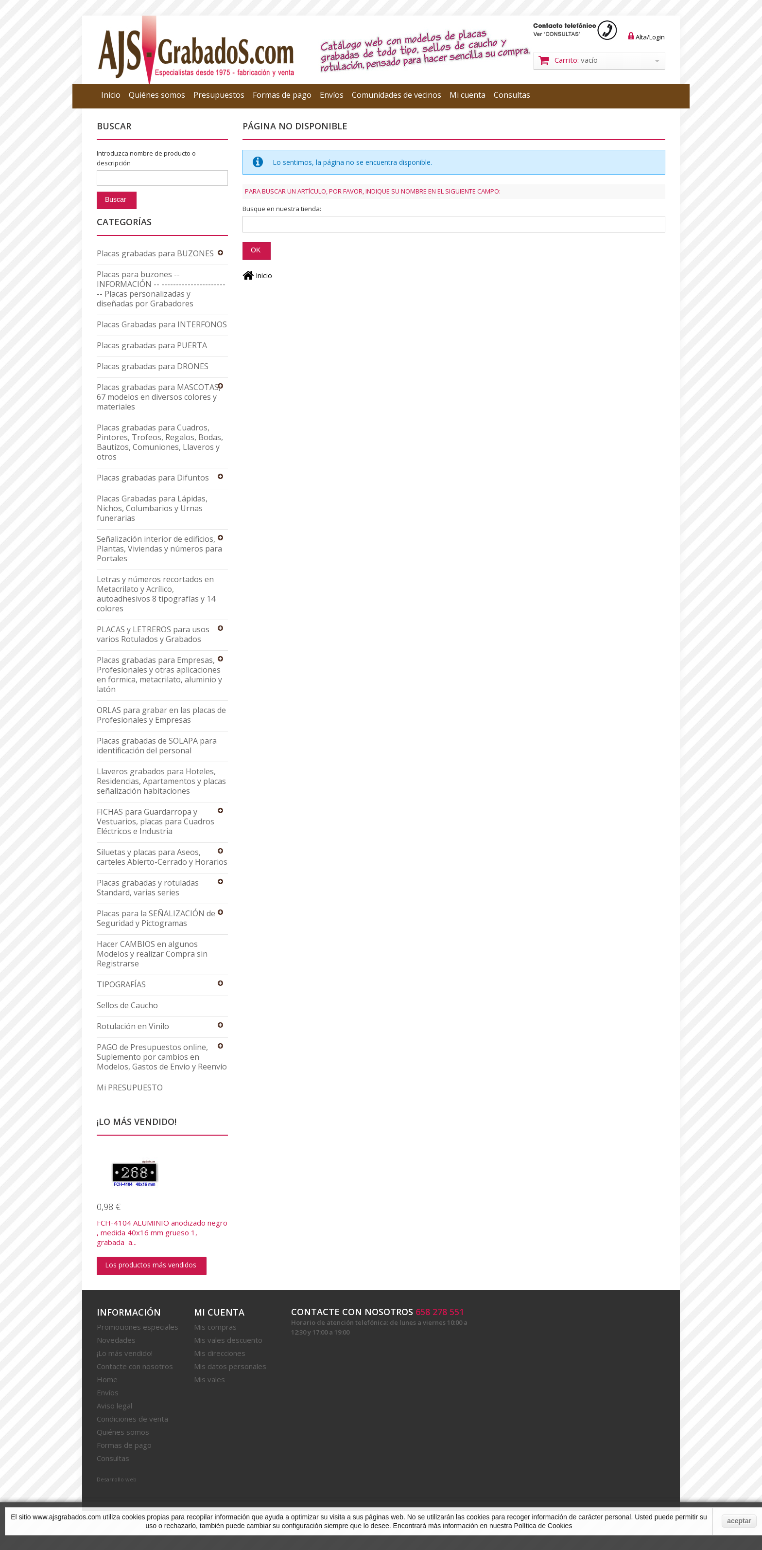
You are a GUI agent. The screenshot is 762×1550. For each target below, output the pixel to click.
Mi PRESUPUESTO (130, 1087)
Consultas (512, 94)
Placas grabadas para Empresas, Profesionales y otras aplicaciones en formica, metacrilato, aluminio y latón (159, 675)
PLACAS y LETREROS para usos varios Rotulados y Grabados (153, 634)
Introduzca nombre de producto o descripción (146, 158)
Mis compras (215, 1327)
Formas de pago (282, 94)
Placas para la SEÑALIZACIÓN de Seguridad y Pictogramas (156, 918)
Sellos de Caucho (127, 1005)
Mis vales (209, 1379)
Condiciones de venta (132, 1419)
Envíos (332, 94)
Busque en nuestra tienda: (281, 208)
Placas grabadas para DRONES (152, 366)
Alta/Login (646, 37)
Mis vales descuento (228, 1340)
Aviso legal (114, 1405)
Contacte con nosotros (135, 1366)
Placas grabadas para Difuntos (153, 477)
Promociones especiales (137, 1327)
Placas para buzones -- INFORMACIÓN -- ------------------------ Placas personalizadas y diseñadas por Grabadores (161, 289)
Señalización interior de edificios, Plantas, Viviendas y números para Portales (159, 549)
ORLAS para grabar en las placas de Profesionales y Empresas (161, 715)
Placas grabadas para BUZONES (155, 253)
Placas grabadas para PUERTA (152, 345)
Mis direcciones (219, 1353)
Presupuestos (218, 94)
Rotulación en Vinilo (133, 1026)
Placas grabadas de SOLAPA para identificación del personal (157, 745)
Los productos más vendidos (150, 1264)
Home (107, 1379)
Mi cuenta (467, 94)
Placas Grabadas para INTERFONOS (162, 324)
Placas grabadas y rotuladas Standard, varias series (148, 887)
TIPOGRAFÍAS (121, 984)
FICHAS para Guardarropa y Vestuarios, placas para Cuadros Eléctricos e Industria (155, 821)
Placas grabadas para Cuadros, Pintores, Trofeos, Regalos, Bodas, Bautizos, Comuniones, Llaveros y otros (160, 442)
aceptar (739, 1521)
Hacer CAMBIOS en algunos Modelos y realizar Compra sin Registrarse (152, 954)
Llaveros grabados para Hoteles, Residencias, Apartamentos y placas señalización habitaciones (161, 781)
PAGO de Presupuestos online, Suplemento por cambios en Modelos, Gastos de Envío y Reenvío (162, 1057)
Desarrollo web (117, 1479)
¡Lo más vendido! (125, 1353)
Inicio (111, 94)
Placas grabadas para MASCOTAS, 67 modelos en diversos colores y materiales (159, 397)
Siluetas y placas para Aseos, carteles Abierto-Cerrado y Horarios (162, 857)
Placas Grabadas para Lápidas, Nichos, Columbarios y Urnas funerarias (152, 508)
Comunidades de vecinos (396, 94)
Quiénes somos (157, 94)
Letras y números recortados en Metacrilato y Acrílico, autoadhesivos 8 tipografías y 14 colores (156, 594)
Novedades (116, 1340)
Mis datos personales (230, 1366)
